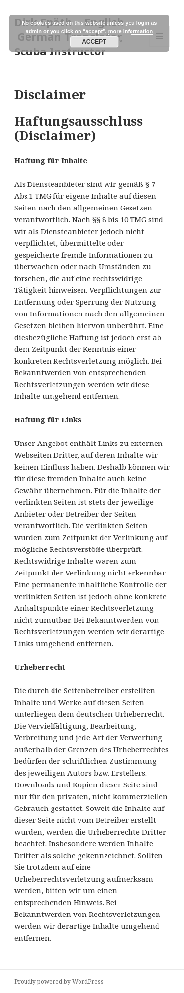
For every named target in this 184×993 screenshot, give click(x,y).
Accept (94, 41)
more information (130, 31)
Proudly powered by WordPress (59, 981)
